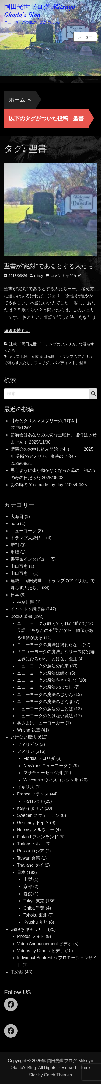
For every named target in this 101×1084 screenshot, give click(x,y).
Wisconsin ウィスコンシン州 (51, 780)
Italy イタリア (30, 808)
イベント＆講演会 (28, 609)
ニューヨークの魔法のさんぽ (45, 701)
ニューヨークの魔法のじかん (45, 694)
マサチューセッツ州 (42, 772)
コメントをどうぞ (65, 275)
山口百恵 (19, 566)
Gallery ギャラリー (29, 929)
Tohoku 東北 (35, 915)
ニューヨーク (23, 531)
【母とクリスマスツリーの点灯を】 (45, 420)
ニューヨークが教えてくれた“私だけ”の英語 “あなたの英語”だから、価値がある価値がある (55, 630)
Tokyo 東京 (33, 900)
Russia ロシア (30, 851)
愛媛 (27, 893)
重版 (15, 552)
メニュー (85, 37)
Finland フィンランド (37, 837)
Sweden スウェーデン (38, 815)
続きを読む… (17, 330)
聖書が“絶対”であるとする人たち (48, 266)
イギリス (25, 787)
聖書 (83, 363)
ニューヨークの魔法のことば (45, 708)
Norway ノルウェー (35, 829)
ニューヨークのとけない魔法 (45, 715)
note (15, 523)
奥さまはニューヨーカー (40, 723)
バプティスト (64, 363)
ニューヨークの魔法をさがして (47, 680)
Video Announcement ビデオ (44, 943)
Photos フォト (30, 936)
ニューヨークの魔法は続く (43, 673)
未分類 (17, 972)
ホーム (20, 100)
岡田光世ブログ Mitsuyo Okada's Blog (39, 11)
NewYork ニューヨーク (45, 765)
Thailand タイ (30, 865)
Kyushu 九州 (35, 922)
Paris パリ (33, 801)
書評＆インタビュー (30, 559)
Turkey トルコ (30, 844)
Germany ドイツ (33, 822)
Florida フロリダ (39, 758)
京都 (27, 886)
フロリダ (41, 363)
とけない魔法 (23, 737)
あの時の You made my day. (37, 484)
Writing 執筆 (28, 730)
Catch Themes (58, 1075)
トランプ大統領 (28, 538)
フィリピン (28, 744)
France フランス (33, 794)
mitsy (38, 275)
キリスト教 (17, 356)
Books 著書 (21, 616)
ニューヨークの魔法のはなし (45, 687)
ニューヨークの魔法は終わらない (49, 644)
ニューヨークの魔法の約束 (43, 666)
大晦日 (17, 516)
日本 (15, 594)
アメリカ (25, 751)
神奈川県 (25, 602)
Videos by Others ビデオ (40, 950)
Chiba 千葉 (33, 908)
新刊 (15, 545)
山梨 (27, 879)
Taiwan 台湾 (28, 858)
